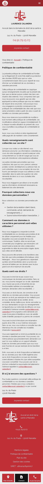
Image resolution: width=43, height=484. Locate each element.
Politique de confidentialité (21, 454)
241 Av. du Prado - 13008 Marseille (21, 35)
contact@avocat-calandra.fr (13, 386)
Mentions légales (21, 450)
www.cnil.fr (16, 330)
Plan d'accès (8, 481)
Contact (21, 481)
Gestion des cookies (21, 462)
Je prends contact (21, 48)
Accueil (17, 60)
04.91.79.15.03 (21, 40)
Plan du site (21, 458)
